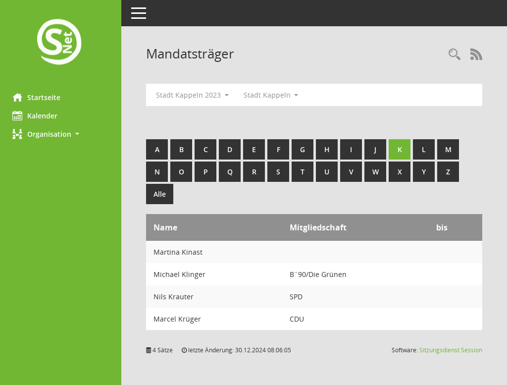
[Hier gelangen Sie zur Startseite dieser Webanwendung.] (62, 42)
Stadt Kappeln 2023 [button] (194, 95)
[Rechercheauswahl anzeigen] (454, 55)
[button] (62, 134)
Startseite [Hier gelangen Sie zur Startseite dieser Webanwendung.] (39, 97)
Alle (162, 194)
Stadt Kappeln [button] (273, 95)
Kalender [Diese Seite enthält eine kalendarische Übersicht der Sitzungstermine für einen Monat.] (37, 115)
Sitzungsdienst (450, 350)
